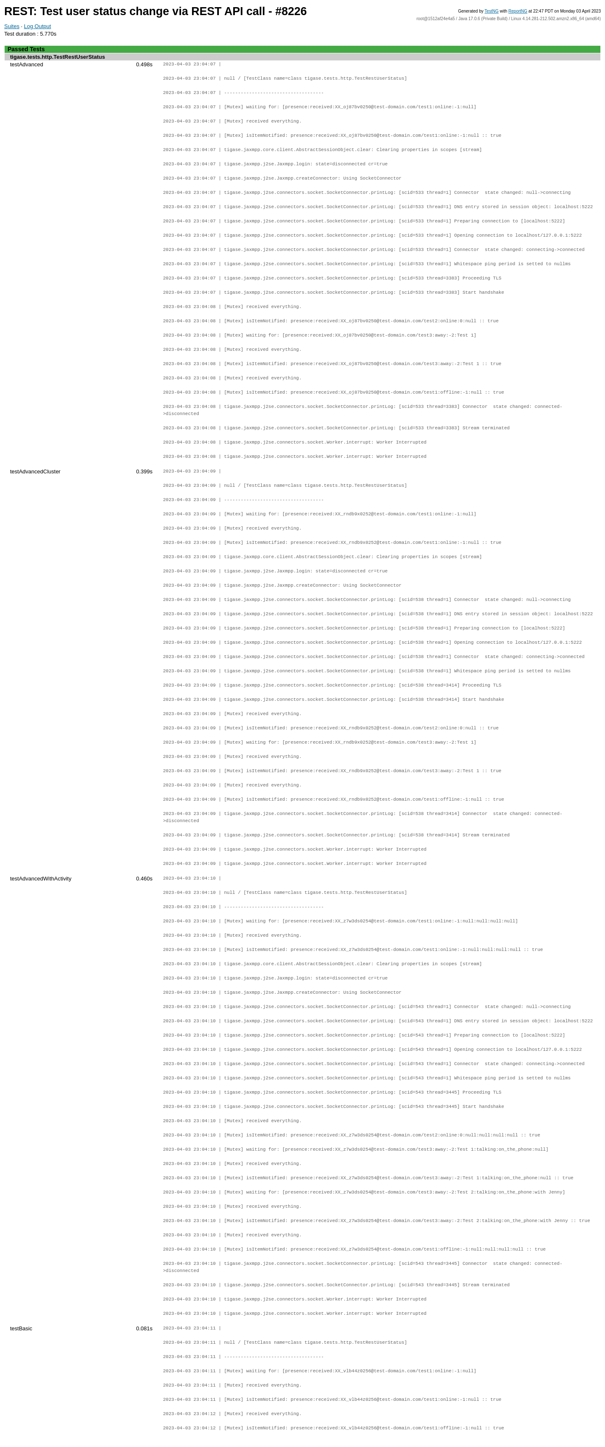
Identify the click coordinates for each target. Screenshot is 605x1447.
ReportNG (517, 11)
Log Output (37, 26)
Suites (11, 26)
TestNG (491, 11)
